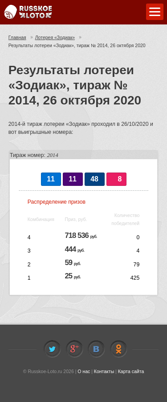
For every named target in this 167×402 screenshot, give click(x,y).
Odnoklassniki (118, 349)
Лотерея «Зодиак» (55, 37)
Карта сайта (131, 371)
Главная (17, 37)
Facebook (74, 349)
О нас (83, 371)
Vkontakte (96, 349)
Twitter (52, 349)
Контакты (104, 371)
